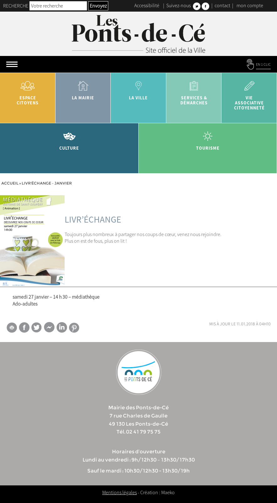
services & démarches (194, 91)
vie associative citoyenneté (249, 93)
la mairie (83, 88)
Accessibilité (146, 5)
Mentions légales (119, 492)
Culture (69, 138)
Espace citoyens (27, 91)
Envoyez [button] (98, 6)
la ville (138, 88)
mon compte (250, 5)
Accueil (10, 183)
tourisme (208, 138)
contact (222, 5)
